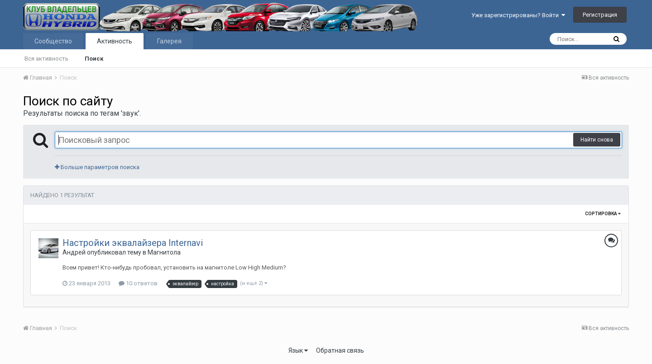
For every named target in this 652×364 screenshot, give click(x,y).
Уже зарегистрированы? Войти (518, 15)
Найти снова (596, 140)
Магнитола (164, 252)
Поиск (94, 58)
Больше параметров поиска (97, 167)
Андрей (74, 252)
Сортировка (603, 213)
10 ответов (138, 283)
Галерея (169, 41)
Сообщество (53, 41)
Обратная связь (340, 350)
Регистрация (600, 14)
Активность (114, 41)
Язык (298, 350)
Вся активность (46, 58)
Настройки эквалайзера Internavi (132, 242)
